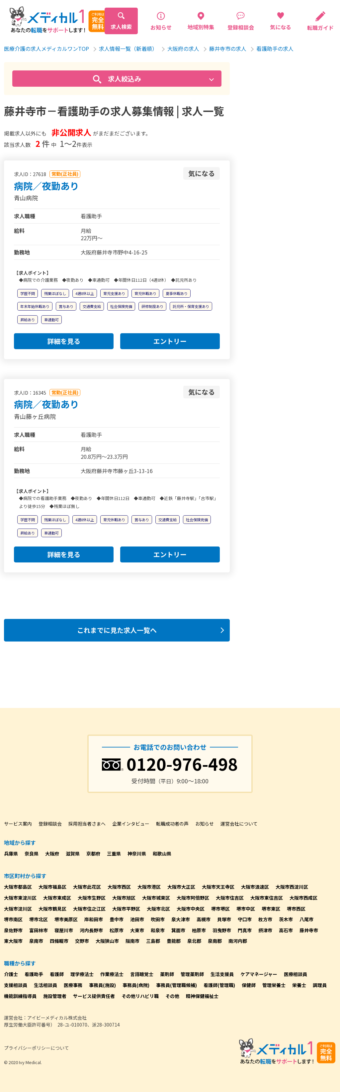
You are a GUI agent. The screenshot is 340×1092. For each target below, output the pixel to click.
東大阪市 (13, 941)
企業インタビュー (130, 823)
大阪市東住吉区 (266, 897)
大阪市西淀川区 (292, 886)
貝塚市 (224, 919)
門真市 (245, 930)
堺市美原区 (66, 919)
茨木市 (286, 919)
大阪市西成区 (303, 897)
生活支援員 (222, 974)
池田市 (137, 919)
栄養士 (299, 985)
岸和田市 (93, 919)
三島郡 (153, 941)
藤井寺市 (308, 930)
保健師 (249, 985)
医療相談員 (295, 974)
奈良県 (32, 853)
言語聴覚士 (141, 974)
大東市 (137, 930)
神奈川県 (137, 853)
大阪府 (52, 853)
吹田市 (158, 919)
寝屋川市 (63, 930)
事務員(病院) (136, 985)
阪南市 (132, 941)
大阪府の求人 (183, 48)
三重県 (114, 853)
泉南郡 (215, 941)
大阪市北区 (158, 908)
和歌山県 (162, 853)
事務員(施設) (102, 985)
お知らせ (204, 823)
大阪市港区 (149, 886)
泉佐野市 (13, 930)
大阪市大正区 (181, 886)
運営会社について (239, 823)
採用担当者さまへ (87, 823)
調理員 (320, 985)
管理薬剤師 (192, 974)
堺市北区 (38, 919)
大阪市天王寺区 (218, 886)
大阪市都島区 (18, 886)
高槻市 (204, 919)
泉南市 (36, 941)
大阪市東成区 (57, 897)
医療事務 (73, 985)
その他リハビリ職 (140, 996)
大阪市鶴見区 (52, 908)
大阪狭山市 (107, 941)
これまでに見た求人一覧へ (117, 630)
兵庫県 (11, 853)
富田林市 (38, 930)
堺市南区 (13, 919)
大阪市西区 (119, 886)
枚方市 (265, 919)
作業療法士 (112, 974)
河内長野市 (91, 930)
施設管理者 (54, 996)
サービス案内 (18, 823)
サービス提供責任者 (94, 996)
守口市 (245, 919)
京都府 (93, 853)
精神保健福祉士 (202, 996)
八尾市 (306, 919)
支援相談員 (15, 985)
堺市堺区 (220, 908)
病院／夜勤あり (46, 185)
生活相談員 (45, 985)
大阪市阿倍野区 (193, 897)
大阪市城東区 (156, 897)
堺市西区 (296, 908)
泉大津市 (180, 919)
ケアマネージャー (258, 974)
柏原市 (199, 930)
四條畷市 (59, 941)
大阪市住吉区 (230, 897)
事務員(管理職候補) (176, 985)
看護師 (57, 974)
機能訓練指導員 (20, 996)
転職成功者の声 (172, 823)
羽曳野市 (221, 930)
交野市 (82, 941)
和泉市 (158, 930)
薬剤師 (167, 974)
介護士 (11, 974)
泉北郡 (194, 941)
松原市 (117, 930)
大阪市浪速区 (255, 886)
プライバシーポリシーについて (36, 1047)
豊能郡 (174, 941)
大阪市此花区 (87, 886)
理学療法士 (82, 974)
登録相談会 (50, 823)
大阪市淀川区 (18, 908)
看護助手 (34, 974)
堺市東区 (271, 908)
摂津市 (265, 930)
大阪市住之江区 (89, 908)
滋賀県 (73, 853)
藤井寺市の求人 (227, 48)
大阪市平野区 (126, 908)
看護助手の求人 (275, 48)
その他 (172, 996)
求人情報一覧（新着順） (128, 48)
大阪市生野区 (92, 897)
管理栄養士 (274, 985)
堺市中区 (245, 908)
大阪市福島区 (52, 886)
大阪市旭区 (123, 897)
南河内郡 (237, 941)
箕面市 (178, 930)
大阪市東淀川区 (20, 897)
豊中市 (117, 919)
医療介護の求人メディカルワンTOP (46, 48)
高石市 (286, 930)
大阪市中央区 (191, 908)
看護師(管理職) (219, 985)
